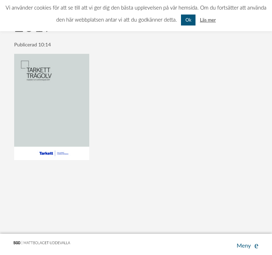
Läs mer (208, 20)
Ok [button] (188, 20)
